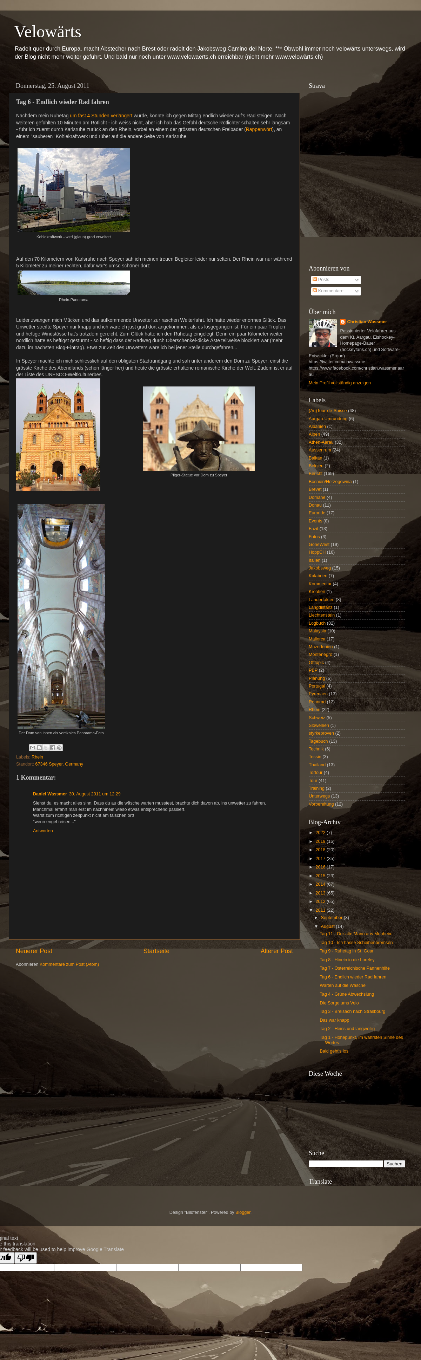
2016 (321, 867)
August (328, 926)
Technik (316, 749)
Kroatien (317, 591)
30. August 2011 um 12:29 (95, 794)
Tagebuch (318, 741)
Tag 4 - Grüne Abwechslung (347, 994)
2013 (321, 893)
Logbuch (317, 623)
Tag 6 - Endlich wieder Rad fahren (353, 977)
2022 (321, 832)
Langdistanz (321, 607)
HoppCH (317, 552)
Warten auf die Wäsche (342, 985)
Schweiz (317, 717)
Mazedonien (321, 646)
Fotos (314, 536)
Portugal (317, 686)
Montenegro (320, 654)
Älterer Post (277, 951)
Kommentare (328, 290)
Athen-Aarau (321, 442)
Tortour (315, 772)
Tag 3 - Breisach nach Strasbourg (352, 1011)
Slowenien (319, 725)
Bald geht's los (334, 1051)
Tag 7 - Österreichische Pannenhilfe (355, 968)
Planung (317, 678)
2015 (321, 875)
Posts (321, 279)
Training (317, 788)
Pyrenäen (318, 693)
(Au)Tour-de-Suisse (328, 410)
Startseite (156, 951)
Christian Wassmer (367, 321)
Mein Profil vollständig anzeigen (340, 382)
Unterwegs (319, 796)
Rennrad (317, 701)
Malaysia (317, 631)
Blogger (242, 1212)
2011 (321, 910)
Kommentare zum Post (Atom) (69, 964)
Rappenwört (259, 129)
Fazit (313, 528)
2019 (321, 841)
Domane (317, 497)
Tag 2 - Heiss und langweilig (347, 1028)
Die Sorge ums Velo (339, 1003)
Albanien (317, 426)
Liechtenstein (322, 615)
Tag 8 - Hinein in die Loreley (347, 959)
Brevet (315, 489)
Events (315, 521)
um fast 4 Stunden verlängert (101, 115)
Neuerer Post (34, 951)
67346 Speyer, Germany (59, 764)
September (332, 917)
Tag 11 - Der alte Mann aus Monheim (356, 933)
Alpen (314, 434)
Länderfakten (322, 599)
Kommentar (320, 583)
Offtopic (316, 662)
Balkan (315, 458)
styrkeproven (321, 733)
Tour (313, 780)
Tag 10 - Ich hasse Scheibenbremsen (356, 942)
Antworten (43, 830)
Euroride (317, 512)
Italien (315, 560)
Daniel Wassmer (50, 794)
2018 (321, 849)
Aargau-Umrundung (328, 418)
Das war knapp (334, 1020)
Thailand (317, 764)
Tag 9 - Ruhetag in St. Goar (346, 951)
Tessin (315, 756)
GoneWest (319, 544)
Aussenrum (320, 450)
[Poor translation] (25, 1258)
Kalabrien (318, 575)
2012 (321, 901)
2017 (321, 858)
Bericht (315, 473)
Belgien (316, 465)
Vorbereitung (321, 804)
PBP (313, 670)
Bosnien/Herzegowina (330, 481)
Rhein (37, 757)
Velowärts (47, 31)
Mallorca (317, 639)
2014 (321, 884)
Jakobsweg (320, 568)
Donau (315, 505)
